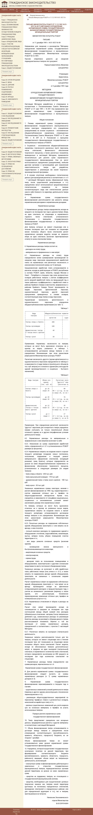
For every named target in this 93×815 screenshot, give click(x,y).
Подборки (88, 9)
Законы (11, 9)
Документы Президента (38, 10)
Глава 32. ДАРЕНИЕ (8, 85)
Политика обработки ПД (16, 812)
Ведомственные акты (49, 10)
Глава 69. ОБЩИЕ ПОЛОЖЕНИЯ (12, 152)
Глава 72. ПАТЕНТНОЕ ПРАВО (11, 161)
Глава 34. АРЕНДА (8, 97)
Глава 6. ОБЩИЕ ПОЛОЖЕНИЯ (11, 68)
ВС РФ (17, 10)
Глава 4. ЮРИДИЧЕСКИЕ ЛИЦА (12, 41)
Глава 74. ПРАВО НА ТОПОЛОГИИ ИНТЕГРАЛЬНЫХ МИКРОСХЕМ (11, 173)
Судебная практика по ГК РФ (77, 10)
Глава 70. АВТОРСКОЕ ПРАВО (11, 154)
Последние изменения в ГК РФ (63, 10)
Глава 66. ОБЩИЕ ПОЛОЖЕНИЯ (12, 140)
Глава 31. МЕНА (7, 82)
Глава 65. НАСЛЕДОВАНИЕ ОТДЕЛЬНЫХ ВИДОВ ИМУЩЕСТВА (10, 135)
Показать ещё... (7, 71)
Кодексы (5, 9)
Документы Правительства (25, 10)
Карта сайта (77, 809)
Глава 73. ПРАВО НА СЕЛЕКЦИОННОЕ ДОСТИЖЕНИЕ (8, 166)
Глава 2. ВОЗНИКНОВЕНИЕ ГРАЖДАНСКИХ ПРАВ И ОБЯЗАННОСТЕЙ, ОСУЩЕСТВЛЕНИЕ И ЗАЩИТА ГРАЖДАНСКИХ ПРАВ (11, 29)
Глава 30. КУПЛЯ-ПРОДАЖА (11, 80)
